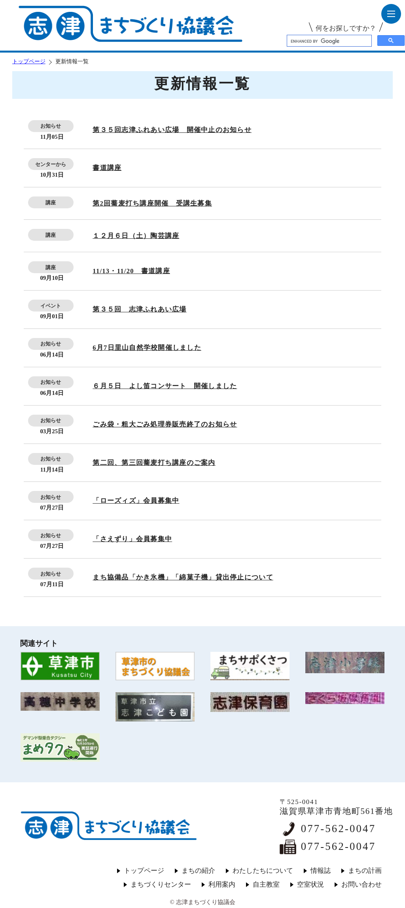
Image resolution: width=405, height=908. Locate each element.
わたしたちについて (263, 870)
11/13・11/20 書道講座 (131, 271)
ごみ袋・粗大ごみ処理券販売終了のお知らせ (165, 424)
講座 (50, 203)
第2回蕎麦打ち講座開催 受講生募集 (152, 203)
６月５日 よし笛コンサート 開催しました (165, 386)
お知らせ (50, 126)
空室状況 (310, 884)
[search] (328, 41)
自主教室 (266, 884)
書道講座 (107, 168)
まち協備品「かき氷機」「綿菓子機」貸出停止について (183, 577)
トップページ (28, 61)
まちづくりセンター (161, 884)
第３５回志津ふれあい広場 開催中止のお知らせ (172, 130)
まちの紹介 (198, 870)
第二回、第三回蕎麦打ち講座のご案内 (154, 462)
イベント (50, 306)
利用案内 (221, 884)
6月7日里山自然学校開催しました (147, 347)
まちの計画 (365, 870)
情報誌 (320, 870)
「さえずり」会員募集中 (132, 539)
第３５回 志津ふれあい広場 (139, 309)
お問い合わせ (361, 884)
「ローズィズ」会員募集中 (136, 500)
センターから (50, 164)
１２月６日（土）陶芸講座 (136, 236)
